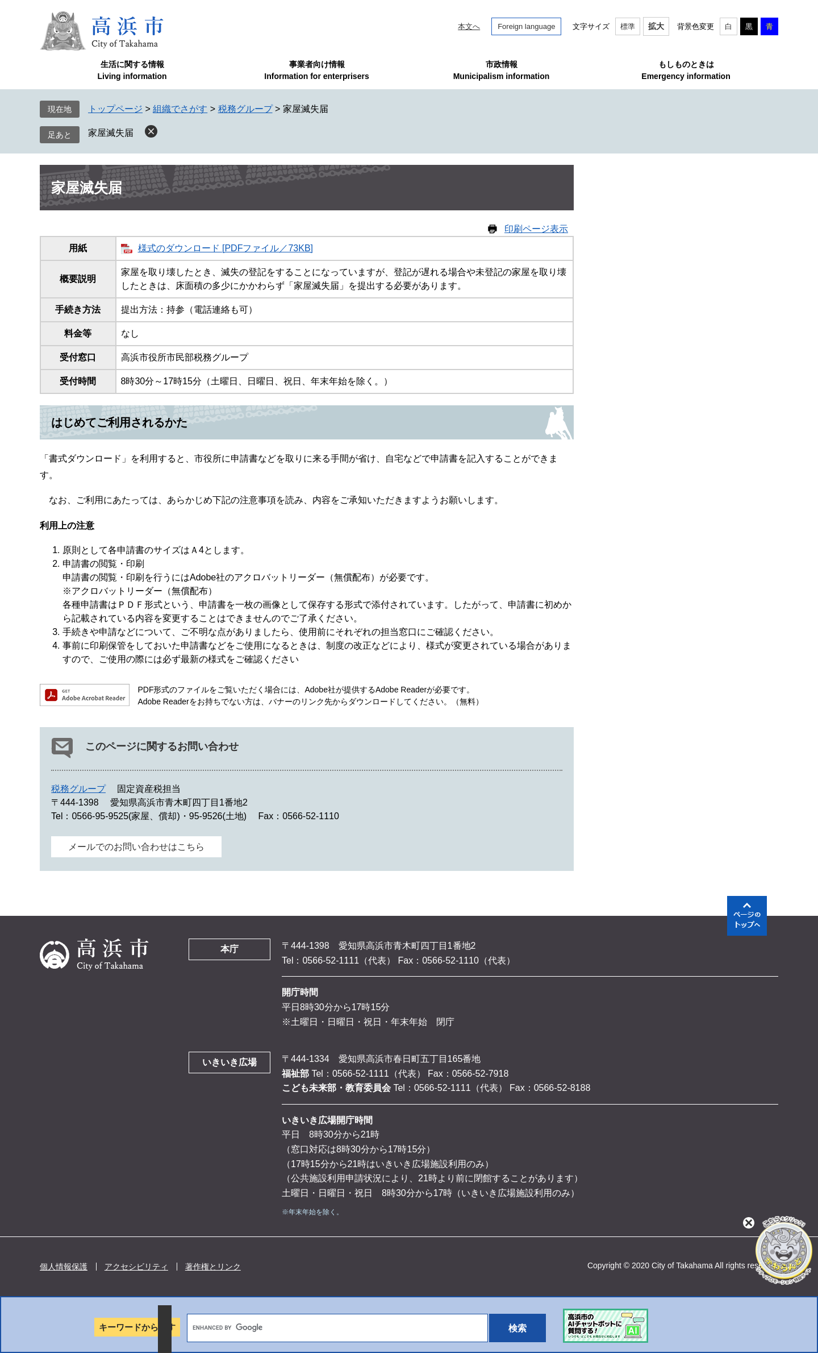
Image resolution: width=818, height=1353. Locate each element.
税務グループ (245, 109)
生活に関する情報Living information (131, 70)
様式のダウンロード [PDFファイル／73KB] (225, 248)
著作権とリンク (213, 1266)
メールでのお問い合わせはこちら (136, 847)
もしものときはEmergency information (685, 70)
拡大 (656, 26)
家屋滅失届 (110, 133)
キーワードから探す (137, 1327)
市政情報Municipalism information (501, 70)
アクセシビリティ (136, 1266)
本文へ (469, 26)
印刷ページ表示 (536, 229)
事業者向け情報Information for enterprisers (316, 70)
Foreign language (526, 26)
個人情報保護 (63, 1266)
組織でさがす (180, 109)
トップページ (115, 109)
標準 (627, 26)
